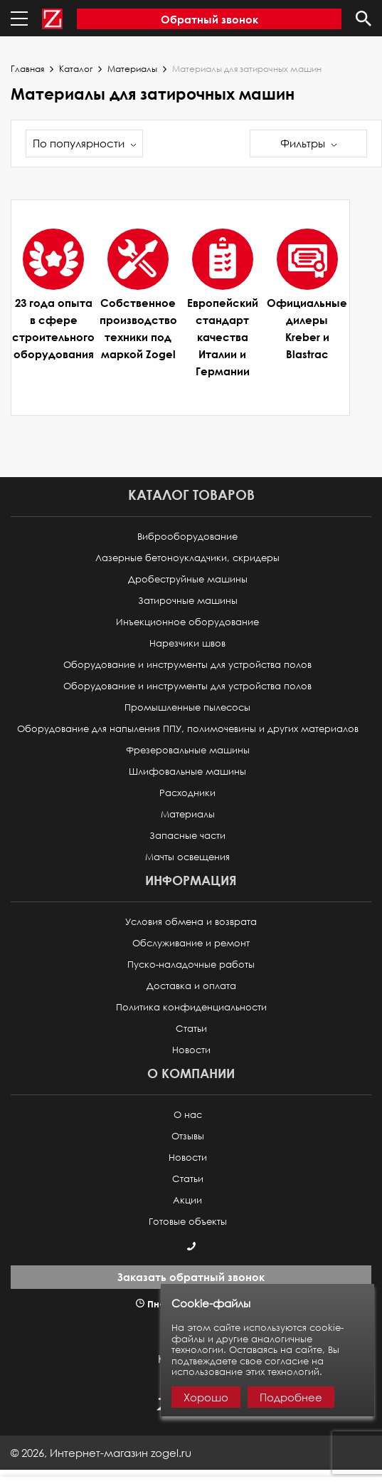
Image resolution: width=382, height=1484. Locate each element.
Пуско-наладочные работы (191, 964)
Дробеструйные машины (188, 579)
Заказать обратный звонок (191, 1276)
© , (101, 1453)
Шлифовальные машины (187, 771)
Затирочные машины (188, 601)
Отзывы (187, 1136)
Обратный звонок (209, 19)
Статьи (191, 1029)
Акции (187, 1200)
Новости (191, 1050)
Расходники (187, 793)
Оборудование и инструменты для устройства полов (187, 665)
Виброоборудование (187, 537)
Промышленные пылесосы (187, 707)
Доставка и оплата (191, 986)
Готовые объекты (188, 1222)
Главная (27, 69)
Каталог (75, 69)
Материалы (132, 69)
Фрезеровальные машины (188, 750)
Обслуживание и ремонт (191, 943)
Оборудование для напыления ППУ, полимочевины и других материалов (188, 729)
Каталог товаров (191, 494)
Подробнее (291, 1397)
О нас (188, 1115)
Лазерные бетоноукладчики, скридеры (187, 558)
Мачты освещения (187, 857)
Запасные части (187, 836)
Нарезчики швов (187, 643)
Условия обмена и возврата (191, 922)
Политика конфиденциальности (191, 1007)
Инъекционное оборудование (187, 622)
